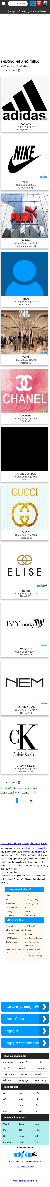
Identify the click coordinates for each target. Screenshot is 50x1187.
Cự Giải (38, 1053)
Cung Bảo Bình (26, 176)
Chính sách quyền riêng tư (25, 1172)
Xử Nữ (22, 1059)
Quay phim (11, 917)
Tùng (21, 1115)
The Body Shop (31, 895)
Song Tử (23, 1053)
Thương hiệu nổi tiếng (32, 843)
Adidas (26, 115)
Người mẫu (32, 11)
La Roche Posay (13, 899)
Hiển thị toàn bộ (34, 947)
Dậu (5, 1090)
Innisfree (28, 903)
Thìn (21, 1102)
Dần (36, 1096)
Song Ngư (24, 1072)
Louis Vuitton (26, 465)
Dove (27, 887)
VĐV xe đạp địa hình (15, 940)
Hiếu (37, 1121)
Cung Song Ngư (26, 118)
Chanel (25, 406)
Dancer (28, 921)
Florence (26, 529)
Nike (26, 173)
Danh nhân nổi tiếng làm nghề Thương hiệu (24, 834)
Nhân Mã (23, 1066)
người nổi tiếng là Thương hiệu (32, 839)
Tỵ (36, 1102)
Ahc (26, 899)
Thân (37, 1084)
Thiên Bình (40, 1059)
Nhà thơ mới (30, 917)
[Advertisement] (25, 31)
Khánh (22, 1133)
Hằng (21, 1127)
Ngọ (5, 1084)
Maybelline (10, 895)
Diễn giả (28, 925)
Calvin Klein (26, 757)
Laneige (9, 903)
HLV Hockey (11, 929)
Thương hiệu (22, 57)
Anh (36, 1127)
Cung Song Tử (26, 351)
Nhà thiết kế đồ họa (33, 929)
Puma (26, 231)
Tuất (21, 1090)
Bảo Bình (7, 1072)
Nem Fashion (26, 698)
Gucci (26, 523)
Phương (7, 1133)
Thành (6, 1115)
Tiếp (31, 792)
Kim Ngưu (8, 1053)
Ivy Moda (26, 640)
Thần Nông (8, 1066)
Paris (26, 412)
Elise (26, 581)
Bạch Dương (40, 1072)
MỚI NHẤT (43, 11)
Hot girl (13, 11)
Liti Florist (10, 907)
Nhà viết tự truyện (32, 940)
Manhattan (26, 762)
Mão (5, 1102)
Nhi (5, 1127)
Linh (37, 1115)
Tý (4, 1096)
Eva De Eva (30, 907)
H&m (26, 290)
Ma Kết (38, 1066)
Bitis (8, 887)
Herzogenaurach (25, 120)
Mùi (20, 1084)
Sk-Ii (8, 891)
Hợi (36, 1090)
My (4, 1121)
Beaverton (26, 179)
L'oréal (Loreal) (31, 891)
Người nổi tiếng (7, 57)
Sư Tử (6, 1059)
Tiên (21, 1121)
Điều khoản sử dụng (25, 1158)
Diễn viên (21, 11)
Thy (36, 1133)
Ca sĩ (4, 11)
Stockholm (26, 296)
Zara (26, 348)
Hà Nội (26, 587)
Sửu (21, 1096)
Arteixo (26, 354)
